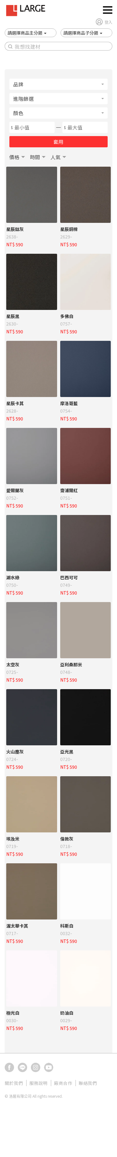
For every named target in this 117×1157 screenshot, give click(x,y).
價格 (14, 157)
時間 (35, 157)
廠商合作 (63, 1083)
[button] (26, 33)
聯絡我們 (88, 1083)
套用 (58, 141)
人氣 (56, 157)
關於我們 (14, 1083)
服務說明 (38, 1083)
